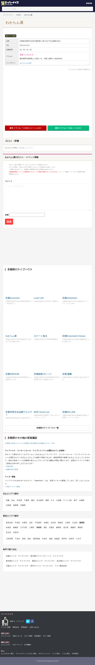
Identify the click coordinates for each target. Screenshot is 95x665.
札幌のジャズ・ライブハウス (17, 556)
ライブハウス (8, 15)
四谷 (29, 539)
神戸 (75, 500)
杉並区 (8, 527)
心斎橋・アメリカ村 (64, 500)
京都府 (18, 15)
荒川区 (66, 527)
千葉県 (26, 500)
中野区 (24, 523)
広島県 (8, 505)
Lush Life (39, 298)
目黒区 (51, 527)
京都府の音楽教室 (31, 443)
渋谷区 (39, 527)
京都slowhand (69, 298)
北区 (31, 523)
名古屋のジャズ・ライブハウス (69, 561)
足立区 (8, 532)
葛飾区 (73, 527)
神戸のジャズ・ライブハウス (41, 566)
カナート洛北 (40, 336)
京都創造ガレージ (43, 374)
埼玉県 (19, 500)
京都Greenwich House (73, 336)
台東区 (46, 523)
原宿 (23, 539)
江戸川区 (23, 527)
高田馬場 (36, 539)
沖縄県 (22, 505)
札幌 (7, 500)
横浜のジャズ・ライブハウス (43, 561)
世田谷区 (9, 523)
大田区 (67, 523)
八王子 (78, 539)
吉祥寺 (71, 539)
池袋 (50, 539)
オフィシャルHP (26, 63)
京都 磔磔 (67, 374)
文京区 (74, 523)
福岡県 (15, 505)
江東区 (31, 527)
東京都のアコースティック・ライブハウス (46, 556)
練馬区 (58, 527)
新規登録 (89, 3)
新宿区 (82, 523)
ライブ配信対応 (61, 566)
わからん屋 (28, 15)
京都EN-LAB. (69, 412)
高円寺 (64, 539)
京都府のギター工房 (47, 443)
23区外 (16, 532)
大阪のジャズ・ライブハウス (17, 566)
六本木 (44, 539)
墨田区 (60, 523)
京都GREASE (12, 374)
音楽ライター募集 (13, 487)
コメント (8, 181)
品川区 (53, 523)
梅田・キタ (50, 500)
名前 (7, 215)
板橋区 (15, 527)
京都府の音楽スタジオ (13, 443)
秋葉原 (57, 539)
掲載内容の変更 (12, 469)
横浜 (33, 500)
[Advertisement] (47, 246)
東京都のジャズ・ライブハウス (18, 561)
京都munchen (12, 298)
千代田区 (38, 523)
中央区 (17, 523)
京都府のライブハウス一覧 (47, 428)
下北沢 (17, 539)
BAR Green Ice (41, 412)
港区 (45, 527)
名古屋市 (40, 500)
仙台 (13, 500)
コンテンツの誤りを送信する (80, 69)
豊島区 (80, 527)
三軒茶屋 (9, 539)
